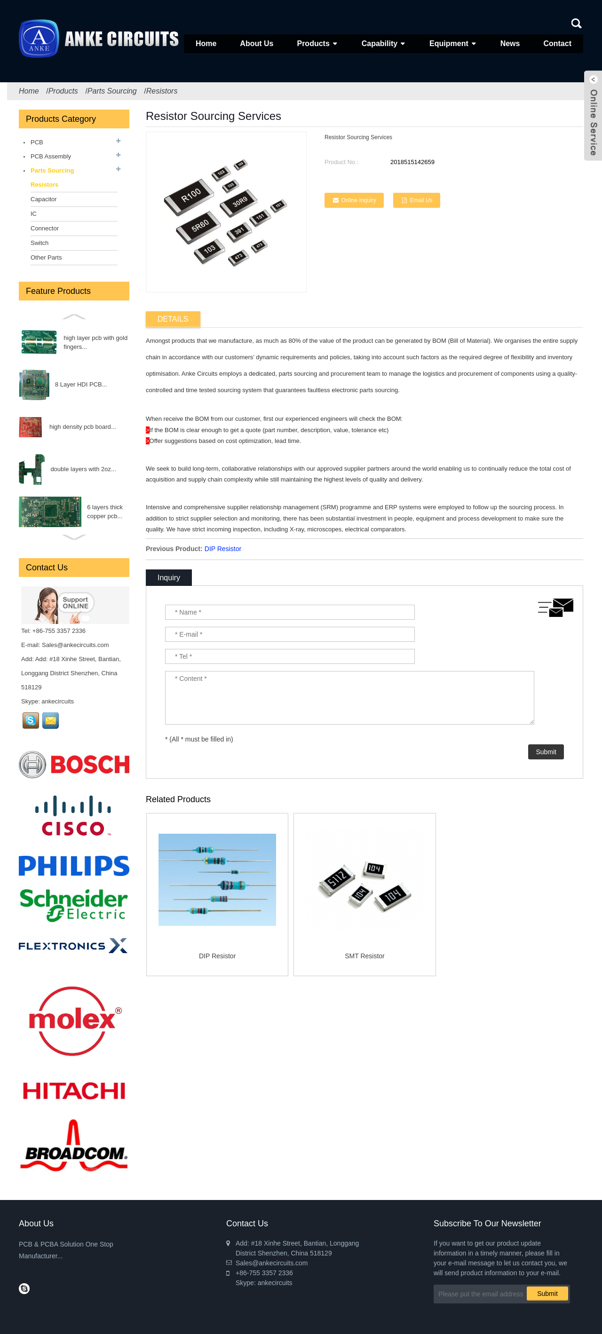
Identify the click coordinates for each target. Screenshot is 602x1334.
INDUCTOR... (88, 426)
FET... (87, 384)
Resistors (162, 91)
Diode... (81, 511)
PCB (37, 142)
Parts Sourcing (112, 91)
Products (313, 43)
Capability (379, 43)
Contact (557, 43)
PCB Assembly (51, 156)
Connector (45, 228)
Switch (39, 242)
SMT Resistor (365, 956)
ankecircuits (57, 701)
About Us (256, 43)
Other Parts (46, 257)
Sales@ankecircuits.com (75, 644)
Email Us (421, 200)
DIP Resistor (223, 549)
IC (34, 213)
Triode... (76, 469)
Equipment (448, 43)
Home (206, 43)
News (510, 43)
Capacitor (44, 199)
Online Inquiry (358, 200)
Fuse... (64, 342)
